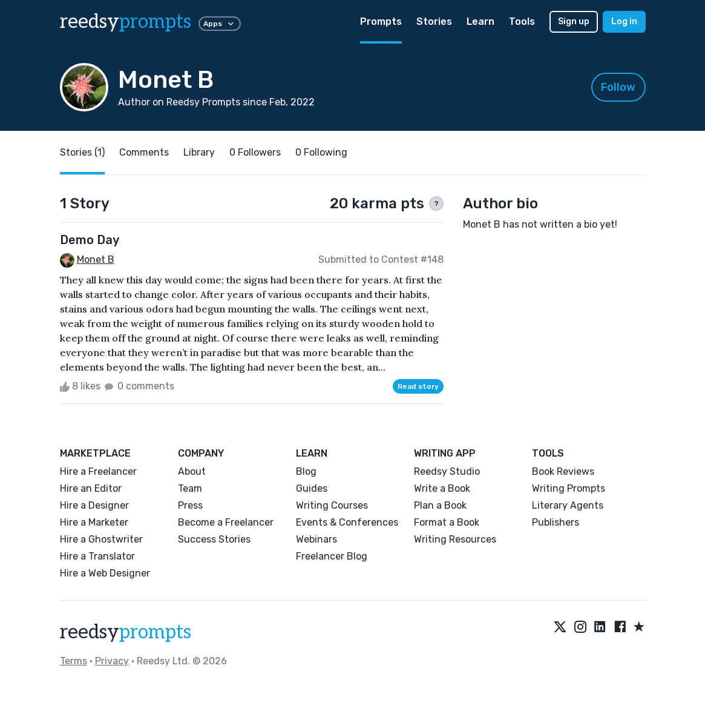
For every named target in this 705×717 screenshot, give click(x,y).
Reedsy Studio (447, 471)
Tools (522, 21)
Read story (418, 386)
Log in (624, 21)
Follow (618, 87)
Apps (219, 23)
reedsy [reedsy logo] (125, 21)
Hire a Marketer (94, 522)
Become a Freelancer (226, 522)
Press (190, 505)
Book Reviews (563, 471)
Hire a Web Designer (105, 573)
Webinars (316, 539)
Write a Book (442, 488)
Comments (144, 152)
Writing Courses (332, 505)
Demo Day (89, 240)
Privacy (112, 661)
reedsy (125, 632)
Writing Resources (455, 539)
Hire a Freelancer (98, 471)
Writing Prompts (568, 488)
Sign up (573, 21)
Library (199, 152)
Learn (480, 21)
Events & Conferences (347, 522)
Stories (434, 21)
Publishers (555, 522)
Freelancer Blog (331, 556)
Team (190, 488)
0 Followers (255, 152)
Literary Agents (567, 505)
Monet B (95, 259)
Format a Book (446, 522)
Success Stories (214, 539)
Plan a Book (440, 505)
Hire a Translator (97, 556)
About (192, 471)
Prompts (381, 21)
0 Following (321, 152)
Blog (306, 471)
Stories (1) (82, 152)
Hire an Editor (91, 488)
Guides (311, 488)
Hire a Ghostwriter (101, 539)
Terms (73, 661)
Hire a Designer (94, 505)
